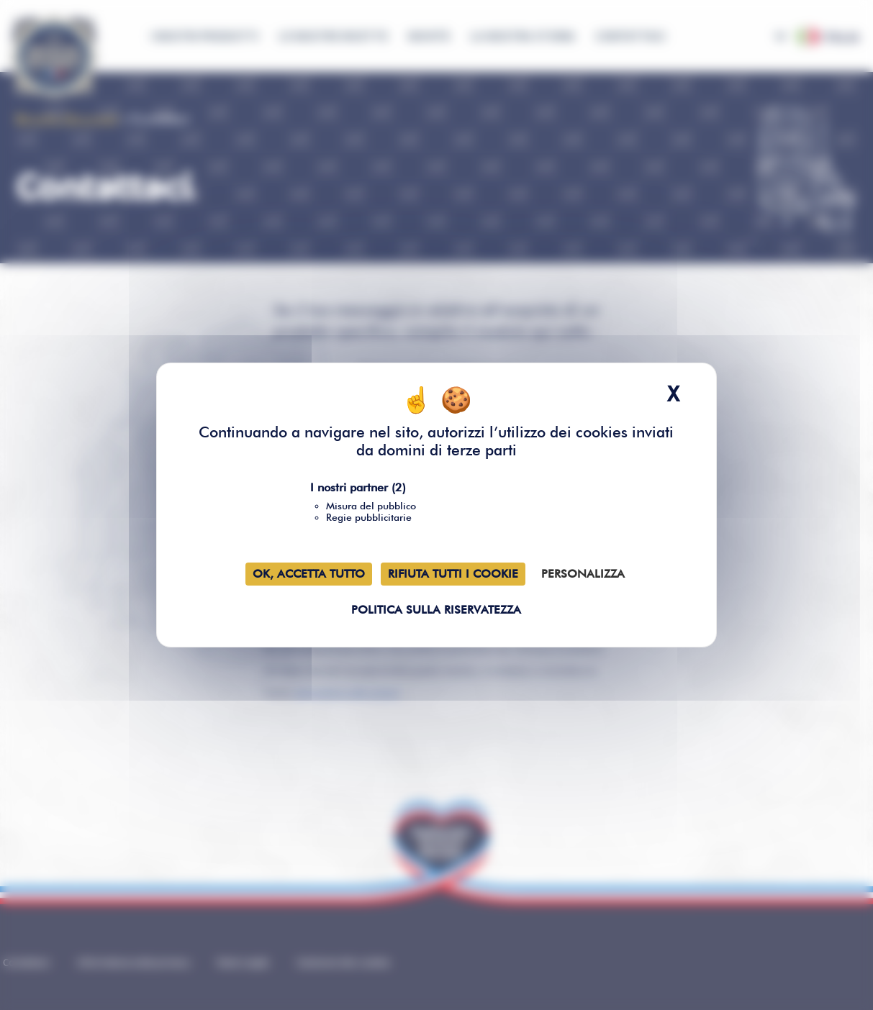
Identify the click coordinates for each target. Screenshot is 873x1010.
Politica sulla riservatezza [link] (436, 610)
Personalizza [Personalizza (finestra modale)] (583, 574)
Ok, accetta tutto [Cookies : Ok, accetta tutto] (309, 574)
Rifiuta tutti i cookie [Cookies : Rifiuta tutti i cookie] (453, 574)
